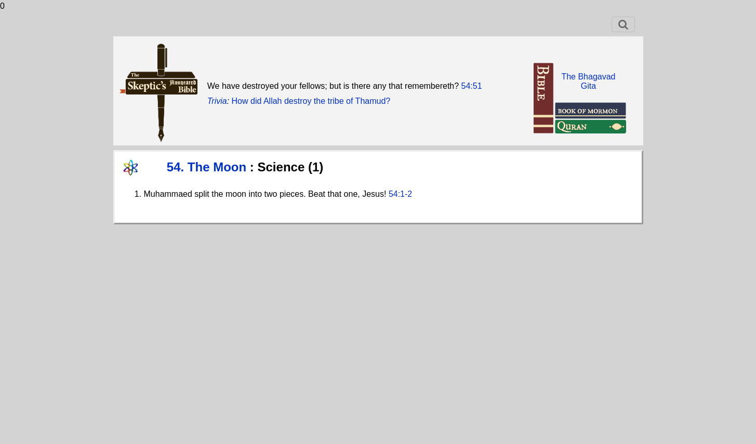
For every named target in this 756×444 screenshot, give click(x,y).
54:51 (471, 86)
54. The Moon (208, 167)
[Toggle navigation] (623, 24)
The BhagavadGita (588, 81)
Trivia (217, 101)
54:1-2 (400, 194)
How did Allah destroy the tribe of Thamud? (311, 101)
